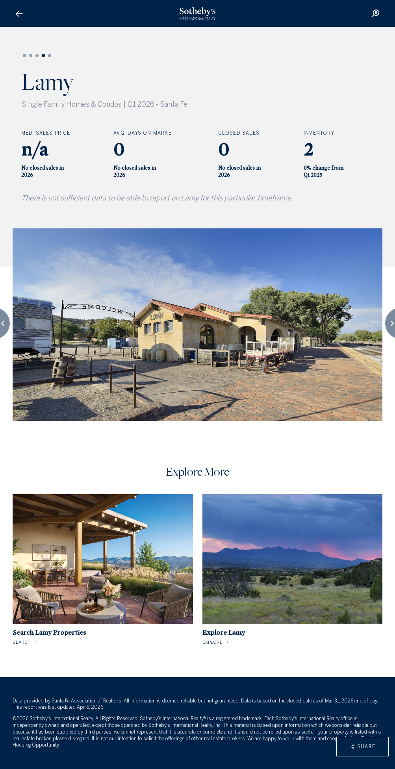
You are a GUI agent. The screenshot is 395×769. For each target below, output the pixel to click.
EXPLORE (292, 569)
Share (362, 746)
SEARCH (103, 569)
